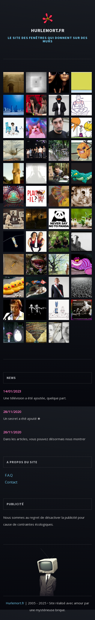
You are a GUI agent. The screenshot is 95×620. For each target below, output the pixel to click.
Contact (11, 482)
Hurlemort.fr (47, 30)
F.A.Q (9, 475)
